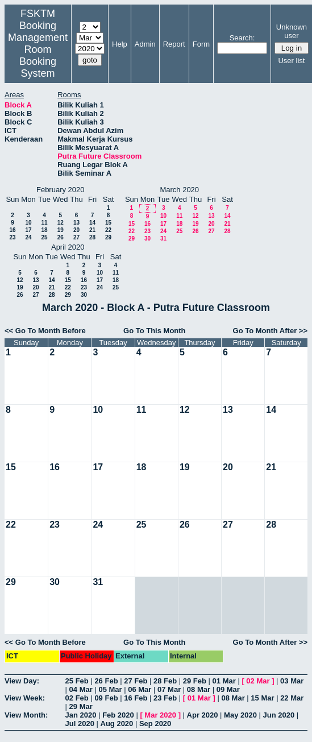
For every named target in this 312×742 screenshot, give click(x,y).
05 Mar (110, 689)
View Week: (25, 698)
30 (147, 238)
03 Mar (291, 681)
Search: (242, 38)
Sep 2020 (155, 723)
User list (291, 60)
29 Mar (81, 706)
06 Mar (139, 689)
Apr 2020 (202, 715)
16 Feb (135, 698)
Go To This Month (154, 330)
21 (92, 230)
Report (174, 44)
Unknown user (291, 31)
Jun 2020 (279, 715)
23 (12, 237)
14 (92, 222)
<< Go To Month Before (45, 330)
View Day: (22, 681)
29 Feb (194, 681)
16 (12, 230)
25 (44, 237)
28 (92, 237)
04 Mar (81, 689)
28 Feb (165, 681)
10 (28, 222)
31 (163, 238)
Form (201, 44)
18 (44, 230)
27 (76, 237)
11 (44, 222)
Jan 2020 (81, 715)
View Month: (26, 715)
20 (76, 230)
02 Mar (257, 681)
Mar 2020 (160, 715)
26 (60, 237)
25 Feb (77, 681)
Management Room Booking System (38, 55)
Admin (145, 44)
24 (28, 237)
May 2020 (240, 715)
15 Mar (262, 698)
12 (60, 222)
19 (60, 230)
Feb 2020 (118, 715)
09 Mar (228, 689)
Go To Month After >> (270, 330)
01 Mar (224, 681)
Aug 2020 (117, 723)
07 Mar (169, 689)
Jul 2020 (79, 723)
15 (108, 222)
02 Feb (77, 698)
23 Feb (165, 698)
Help (119, 44)
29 (108, 237)
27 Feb (135, 681)
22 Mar (291, 698)
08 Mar (198, 689)
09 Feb (106, 698)
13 (76, 222)
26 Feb (106, 681)
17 (28, 230)
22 (108, 230)
